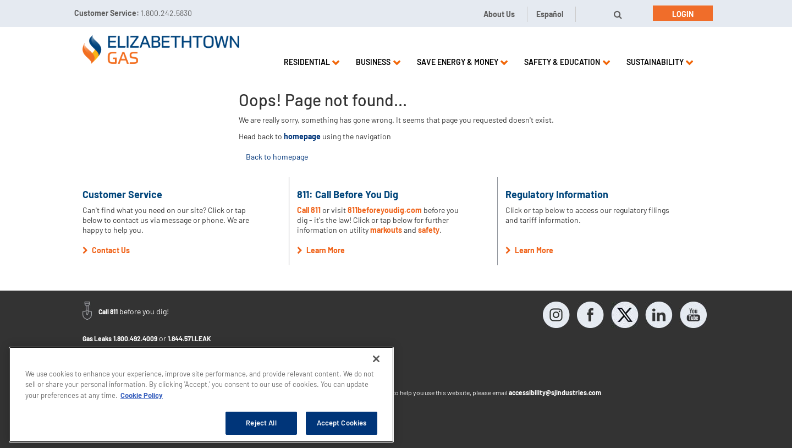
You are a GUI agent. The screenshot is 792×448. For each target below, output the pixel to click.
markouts (386, 229)
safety (428, 229)
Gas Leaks (97, 338)
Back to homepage (277, 156)
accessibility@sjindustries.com (555, 392)
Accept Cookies (342, 422)
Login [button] (683, 14)
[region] (201, 394)
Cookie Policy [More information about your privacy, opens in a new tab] (141, 395)
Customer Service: (133, 13)
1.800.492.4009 (135, 338)
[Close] (376, 359)
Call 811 (309, 210)
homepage (302, 136)
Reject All (261, 422)
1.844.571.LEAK (189, 338)
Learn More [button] (321, 250)
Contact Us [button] (106, 250)
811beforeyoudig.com (385, 210)
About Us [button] (499, 14)
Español (549, 14)
